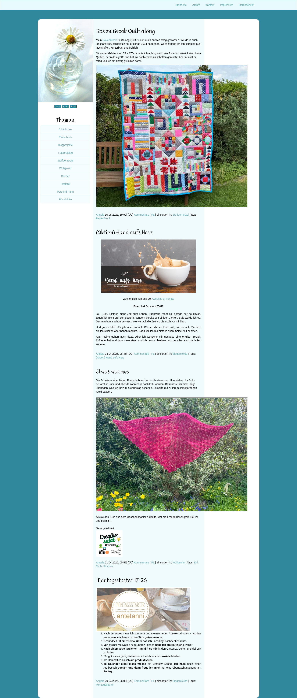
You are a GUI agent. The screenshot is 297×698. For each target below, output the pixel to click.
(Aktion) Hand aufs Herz (110, 357)
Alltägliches (65, 129)
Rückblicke (65, 199)
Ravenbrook (109, 40)
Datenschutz (246, 4)
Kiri (196, 562)
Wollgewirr (179, 562)
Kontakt (209, 4)
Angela (100, 214)
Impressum (226, 4)
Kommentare (141, 214)
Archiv (196, 4)
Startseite (181, 4)
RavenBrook (103, 218)
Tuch (99, 566)
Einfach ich (65, 137)
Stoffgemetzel (181, 214)
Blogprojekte (180, 353)
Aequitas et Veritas (163, 298)
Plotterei (65, 183)
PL (153, 214)
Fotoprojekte (65, 152)
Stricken (108, 566)
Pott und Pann (65, 191)
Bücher (65, 176)
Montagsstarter (105, 684)
